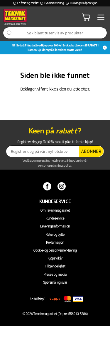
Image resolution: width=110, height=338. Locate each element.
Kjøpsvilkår (55, 258)
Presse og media (55, 274)
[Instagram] (62, 186)
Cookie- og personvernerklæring (55, 250)
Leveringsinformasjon (55, 226)
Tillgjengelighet (55, 266)
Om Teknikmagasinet (55, 210)
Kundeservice (55, 218)
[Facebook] (48, 186)
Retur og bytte (54, 234)
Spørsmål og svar (55, 282)
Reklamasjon (55, 242)
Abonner (91, 151)
